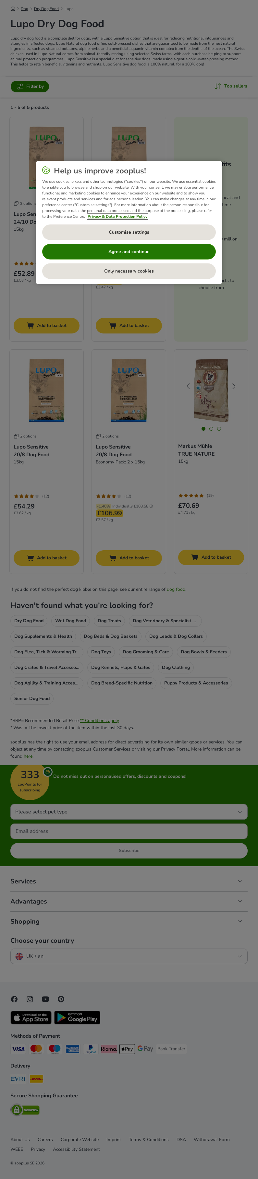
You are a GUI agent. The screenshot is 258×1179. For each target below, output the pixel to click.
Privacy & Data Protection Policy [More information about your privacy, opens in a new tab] (117, 216)
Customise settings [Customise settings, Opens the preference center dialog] (129, 232)
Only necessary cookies (129, 271)
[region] (129, 222)
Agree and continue (129, 251)
